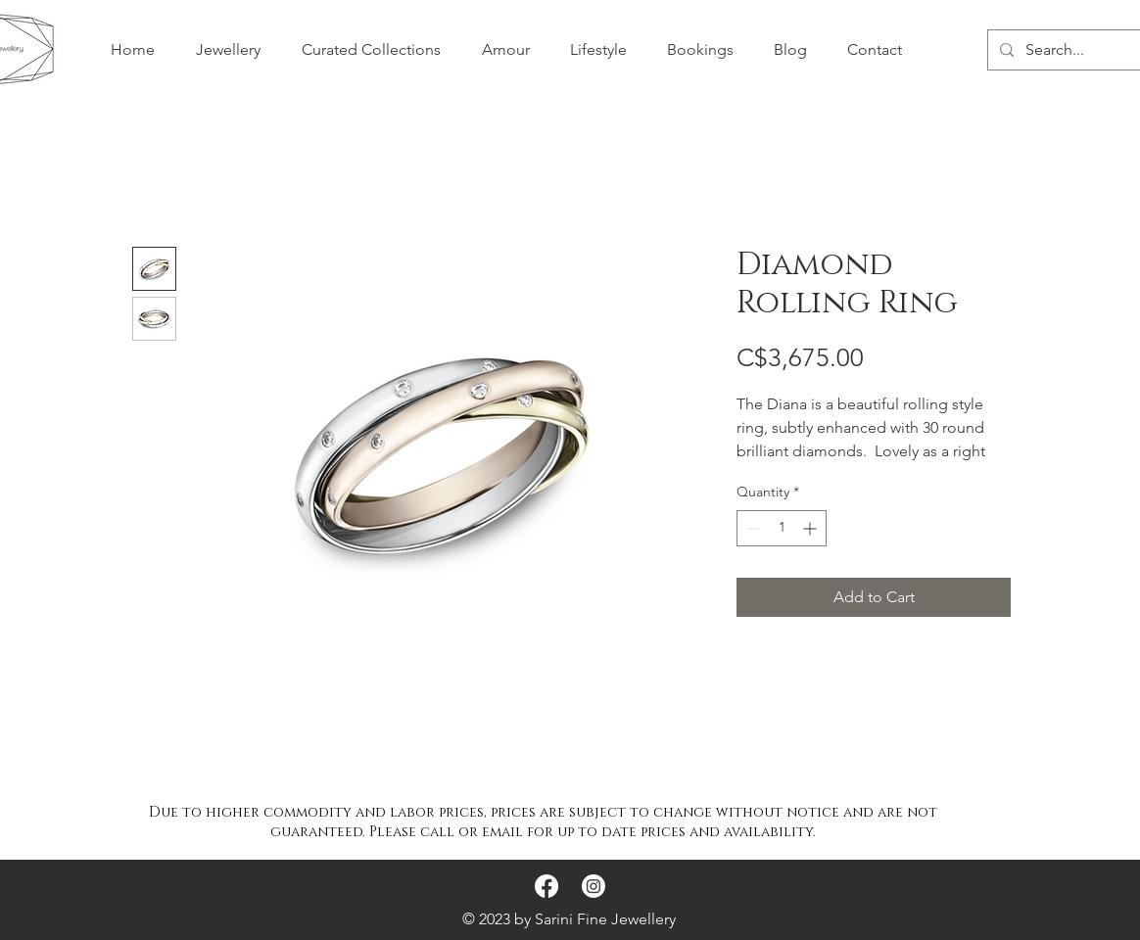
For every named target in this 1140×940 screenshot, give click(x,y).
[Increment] (811, 528)
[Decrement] (751, 528)
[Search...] (1078, 50)
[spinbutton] (781, 528)
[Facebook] (546, 886)
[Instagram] (593, 886)
